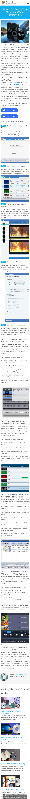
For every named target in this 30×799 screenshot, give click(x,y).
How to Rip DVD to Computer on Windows (11, 738)
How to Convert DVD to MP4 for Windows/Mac (11, 712)
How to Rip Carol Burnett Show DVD (12, 790)
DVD (25, 674)
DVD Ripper (17, 85)
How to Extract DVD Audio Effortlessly (13, 764)
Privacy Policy (19, 797)
